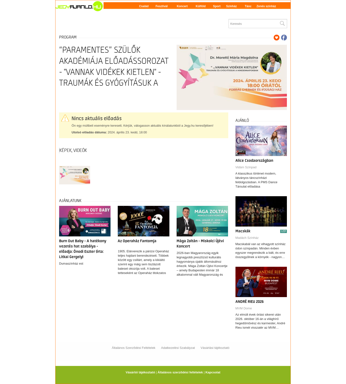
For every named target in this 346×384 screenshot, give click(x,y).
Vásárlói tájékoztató (140, 372)
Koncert (182, 6)
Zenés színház (266, 6)
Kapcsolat (212, 372)
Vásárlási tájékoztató (215, 348)
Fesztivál (161, 6)
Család (143, 6)
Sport (216, 6)
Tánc (248, 6)
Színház (231, 6)
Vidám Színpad (246, 167)
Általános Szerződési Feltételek (133, 348)
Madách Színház (247, 238)
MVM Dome (243, 308)
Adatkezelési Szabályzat (178, 348)
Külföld (201, 6)
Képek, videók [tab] (73, 150)
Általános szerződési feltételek (180, 372)
